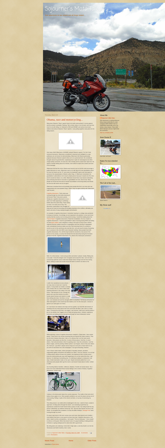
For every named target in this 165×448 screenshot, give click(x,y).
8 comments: (84, 432)
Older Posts (92, 441)
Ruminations (54, 434)
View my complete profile (106, 132)
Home (71, 441)
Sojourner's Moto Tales (73, 9)
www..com (106, 208)
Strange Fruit (86, 410)
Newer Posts (49, 441)
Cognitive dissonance (53, 193)
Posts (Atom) (55, 444)
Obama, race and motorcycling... (65, 119)
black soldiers (55, 222)
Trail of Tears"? (51, 218)
